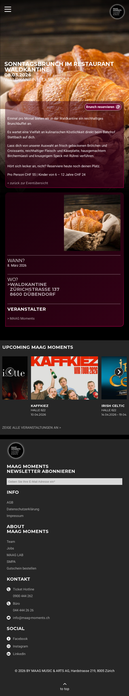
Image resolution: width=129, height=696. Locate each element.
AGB (10, 502)
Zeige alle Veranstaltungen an (30, 428)
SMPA (11, 562)
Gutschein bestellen (21, 568)
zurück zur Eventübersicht (29, 183)
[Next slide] (118, 371)
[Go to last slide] (10, 371)
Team (11, 542)
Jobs (10, 548)
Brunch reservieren (100, 107)
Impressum (15, 516)
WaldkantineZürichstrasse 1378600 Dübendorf (34, 289)
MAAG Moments (22, 318)
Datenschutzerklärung (23, 509)
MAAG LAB (15, 555)
